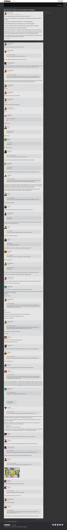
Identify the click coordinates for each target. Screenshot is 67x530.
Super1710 (9, 352)
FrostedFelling (9, 286)
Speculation (7, 38)
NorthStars (9, 364)
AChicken (9, 371)
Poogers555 (9, 251)
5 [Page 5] (39, 41)
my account (60, 1)
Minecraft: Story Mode (18, 14)
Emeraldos (9, 407)
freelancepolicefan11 (10, 74)
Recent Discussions (48, 13)
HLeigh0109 (9, 151)
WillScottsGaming (10, 50)
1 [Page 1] (36, 41)
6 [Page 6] (40, 41)
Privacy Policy (25, 526)
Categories (59, 5)
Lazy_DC (8, 206)
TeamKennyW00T (10, 213)
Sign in (5, 521)
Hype (10, 38)
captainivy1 (9, 175)
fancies (8, 126)
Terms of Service (20, 526)
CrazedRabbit (9, 163)
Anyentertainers (10, 345)
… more (18, 512)
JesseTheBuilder (10, 12)
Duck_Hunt (9, 440)
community (13, 1)
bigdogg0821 (9, 131)
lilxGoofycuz (9, 411)
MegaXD (8, 433)
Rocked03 (9, 139)
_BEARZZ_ (9, 480)
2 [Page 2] (37, 41)
